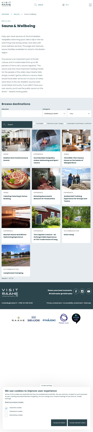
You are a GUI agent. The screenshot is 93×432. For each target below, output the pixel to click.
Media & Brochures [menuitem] (40, 350)
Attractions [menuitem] (7, 317)
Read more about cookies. (14, 402)
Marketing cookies (16, 415)
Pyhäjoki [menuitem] (6, 343)
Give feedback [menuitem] (38, 346)
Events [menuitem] (6, 363)
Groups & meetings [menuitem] (72, 334)
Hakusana (5, 109)
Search (75, 5)
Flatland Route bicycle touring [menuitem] (45, 382)
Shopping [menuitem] (7, 325)
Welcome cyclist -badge (55, 123)
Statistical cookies (16, 411)
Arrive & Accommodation (30, 4)
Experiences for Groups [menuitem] (72, 343)
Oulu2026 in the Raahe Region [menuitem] (45, 368)
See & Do (54, 4)
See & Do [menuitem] (7, 306)
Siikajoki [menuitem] (6, 339)
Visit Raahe (5, 14)
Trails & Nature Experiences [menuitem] (14, 328)
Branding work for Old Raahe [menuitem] (74, 377)
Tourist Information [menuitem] (40, 339)
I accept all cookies (59, 423)
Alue (68, 109)
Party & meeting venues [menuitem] (72, 346)
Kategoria (46, 109)
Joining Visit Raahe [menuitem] (70, 370)
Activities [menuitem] (6, 314)
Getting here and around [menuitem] (43, 314)
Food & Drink (45, 4)
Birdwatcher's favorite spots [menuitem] (44, 371)
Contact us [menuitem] (37, 343)
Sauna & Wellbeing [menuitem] (11, 310)
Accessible (39, 123)
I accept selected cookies (77, 423)
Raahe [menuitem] (5, 346)
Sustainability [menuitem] (38, 353)
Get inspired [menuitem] (39, 363)
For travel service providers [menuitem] (71, 364)
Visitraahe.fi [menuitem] (39, 334)
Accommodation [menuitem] (39, 310)
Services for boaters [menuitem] (40, 375)
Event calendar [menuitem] (9, 368)
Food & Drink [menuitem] (69, 306)
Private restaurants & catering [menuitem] (75, 339)
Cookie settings (46, 385)
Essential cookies (16, 408)
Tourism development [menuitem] (72, 374)
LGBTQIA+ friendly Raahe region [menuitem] (45, 357)
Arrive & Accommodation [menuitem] (46, 306)
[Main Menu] (90, 5)
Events (61, 4)
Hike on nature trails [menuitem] (41, 379)
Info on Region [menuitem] (10, 334)
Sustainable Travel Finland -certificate (79, 123)
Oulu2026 (42, 7)
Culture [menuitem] (6, 321)
